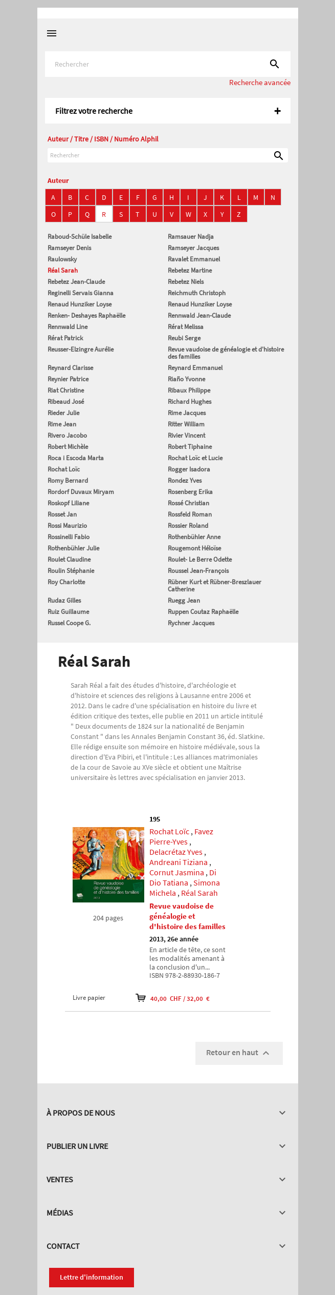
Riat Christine (66, 390)
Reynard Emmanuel (195, 367)
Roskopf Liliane (68, 503)
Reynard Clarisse (70, 367)
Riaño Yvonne (186, 379)
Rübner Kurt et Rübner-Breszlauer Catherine (214, 585)
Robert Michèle (68, 446)
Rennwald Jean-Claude (199, 315)
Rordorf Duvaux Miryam (81, 491)
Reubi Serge (184, 338)
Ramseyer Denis (69, 247)
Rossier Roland (188, 525)
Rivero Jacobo (67, 435)
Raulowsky (62, 259)
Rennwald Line (67, 326)
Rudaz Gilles (64, 600)
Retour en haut (239, 1053)
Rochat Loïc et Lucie (195, 458)
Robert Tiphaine (190, 446)
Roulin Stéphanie (71, 570)
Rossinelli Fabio (69, 536)
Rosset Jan (62, 514)
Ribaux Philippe (189, 390)
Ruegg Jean (184, 600)
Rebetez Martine (190, 270)
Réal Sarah (63, 270)
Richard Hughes (189, 401)
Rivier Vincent (186, 435)
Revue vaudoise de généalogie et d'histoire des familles (226, 353)
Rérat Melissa (186, 326)
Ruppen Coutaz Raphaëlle (203, 611)
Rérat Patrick (65, 338)
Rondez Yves (185, 480)
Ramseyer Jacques (193, 247)
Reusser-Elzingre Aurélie (81, 349)
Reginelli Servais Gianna (81, 293)
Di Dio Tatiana (182, 877)
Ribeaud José (66, 401)
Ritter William (186, 424)
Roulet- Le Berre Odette (200, 559)
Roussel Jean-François (198, 570)
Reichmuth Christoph (197, 293)
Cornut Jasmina (176, 872)
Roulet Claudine (69, 559)
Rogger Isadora (189, 469)
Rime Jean (62, 424)
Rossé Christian (188, 503)
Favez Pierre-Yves (181, 836)
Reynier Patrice (68, 379)
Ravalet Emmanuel (194, 259)
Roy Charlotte (66, 582)
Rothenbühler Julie (73, 548)
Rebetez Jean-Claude (76, 281)
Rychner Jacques (191, 623)
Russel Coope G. (69, 623)
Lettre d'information (91, 1277)
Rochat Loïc (64, 469)
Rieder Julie (63, 412)
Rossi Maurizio (67, 525)
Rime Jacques (187, 412)
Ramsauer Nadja (191, 236)
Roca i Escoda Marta (76, 458)
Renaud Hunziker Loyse (79, 304)
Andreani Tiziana (178, 862)
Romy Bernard (68, 480)
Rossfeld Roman (190, 514)
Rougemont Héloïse (194, 548)
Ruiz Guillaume (68, 611)
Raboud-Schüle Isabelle (79, 236)
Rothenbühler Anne (194, 536)
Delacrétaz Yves (176, 852)
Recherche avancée (260, 82)
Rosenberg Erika (190, 491)
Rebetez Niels (186, 281)
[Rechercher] (168, 64)
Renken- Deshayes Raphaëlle (86, 315)
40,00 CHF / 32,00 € (173, 998)
